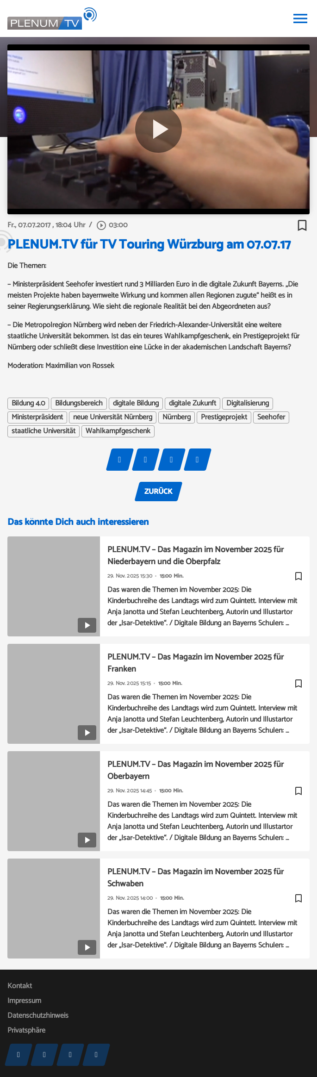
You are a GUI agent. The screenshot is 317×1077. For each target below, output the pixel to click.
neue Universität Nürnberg (112, 417)
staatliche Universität (43, 431)
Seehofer (271, 417)
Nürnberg (176, 417)
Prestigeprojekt (224, 417)
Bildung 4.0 (28, 404)
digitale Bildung (136, 404)
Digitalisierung (247, 404)
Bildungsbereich (79, 404)
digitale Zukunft (192, 404)
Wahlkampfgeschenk (118, 431)
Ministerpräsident (37, 417)
